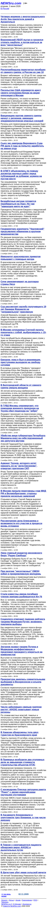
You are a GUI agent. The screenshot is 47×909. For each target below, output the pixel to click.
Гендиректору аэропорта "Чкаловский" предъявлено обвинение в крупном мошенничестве (22, 231)
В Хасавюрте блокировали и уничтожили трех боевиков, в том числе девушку (23, 817)
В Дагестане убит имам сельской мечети (23, 872)
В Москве (17, 904)
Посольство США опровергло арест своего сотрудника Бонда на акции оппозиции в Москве (21, 93)
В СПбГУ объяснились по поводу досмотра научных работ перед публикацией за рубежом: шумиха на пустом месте (21, 175)
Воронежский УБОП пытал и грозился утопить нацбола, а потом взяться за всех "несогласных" (22, 42)
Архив (18, 900)
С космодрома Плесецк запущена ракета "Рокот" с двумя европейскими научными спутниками (23, 792)
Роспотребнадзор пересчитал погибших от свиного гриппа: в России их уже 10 (23, 71)
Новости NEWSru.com (12, 906)
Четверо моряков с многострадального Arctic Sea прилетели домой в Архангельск (23, 19)
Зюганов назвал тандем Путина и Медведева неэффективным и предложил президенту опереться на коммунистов (21, 650)
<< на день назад (6, 895)
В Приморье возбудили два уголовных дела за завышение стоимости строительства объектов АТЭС (22, 762)
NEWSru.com (11, 3)
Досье (11, 900)
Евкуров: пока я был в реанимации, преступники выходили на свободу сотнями (21, 362)
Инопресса (27, 904)
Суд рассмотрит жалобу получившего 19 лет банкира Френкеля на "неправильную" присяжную (23, 309)
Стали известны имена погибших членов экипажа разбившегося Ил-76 (21, 595)
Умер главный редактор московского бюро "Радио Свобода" (21, 554)
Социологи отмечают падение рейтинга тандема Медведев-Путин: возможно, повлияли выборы (23, 622)
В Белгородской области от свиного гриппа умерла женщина (21, 386)
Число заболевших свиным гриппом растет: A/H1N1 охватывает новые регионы (21, 709)
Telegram (5, 902)
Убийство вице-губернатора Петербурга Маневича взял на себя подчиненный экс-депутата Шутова (23, 438)
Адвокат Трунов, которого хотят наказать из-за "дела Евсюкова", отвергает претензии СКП (19, 466)
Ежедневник (27, 900)
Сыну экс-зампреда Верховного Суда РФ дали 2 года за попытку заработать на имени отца (22, 146)
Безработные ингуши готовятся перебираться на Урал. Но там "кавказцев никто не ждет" (18, 204)
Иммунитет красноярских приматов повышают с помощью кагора (21, 257)
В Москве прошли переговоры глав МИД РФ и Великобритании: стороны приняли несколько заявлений (23, 493)
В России (5, 8)
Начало (4, 900)
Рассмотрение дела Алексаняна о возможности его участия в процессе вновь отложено (21, 523)
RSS (35, 900)
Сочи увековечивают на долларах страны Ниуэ (20, 282)
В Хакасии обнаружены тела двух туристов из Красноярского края (19, 733)
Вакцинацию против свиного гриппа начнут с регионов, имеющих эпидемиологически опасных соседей (22, 118)
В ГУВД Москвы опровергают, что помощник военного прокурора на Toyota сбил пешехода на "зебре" (20, 408)
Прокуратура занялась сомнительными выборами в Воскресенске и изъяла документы (23, 682)
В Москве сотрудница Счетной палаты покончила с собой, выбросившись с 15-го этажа (23, 332)
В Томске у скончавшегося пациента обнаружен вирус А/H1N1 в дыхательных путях (21, 847)
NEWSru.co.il (6, 904)
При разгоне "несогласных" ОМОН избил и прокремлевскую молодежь (21, 572)
